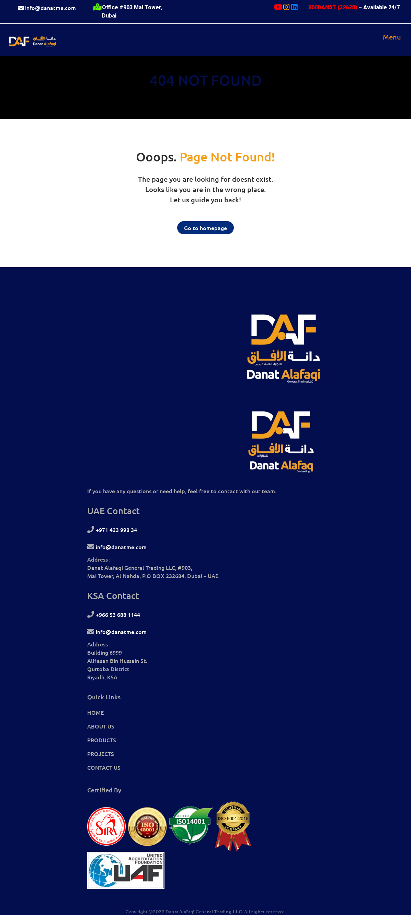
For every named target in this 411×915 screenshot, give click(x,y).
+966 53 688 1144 (118, 614)
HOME (95, 712)
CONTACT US (104, 767)
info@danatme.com (50, 7)
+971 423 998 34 (116, 529)
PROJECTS (100, 753)
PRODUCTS (101, 740)
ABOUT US (100, 726)
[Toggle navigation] (392, 37)
